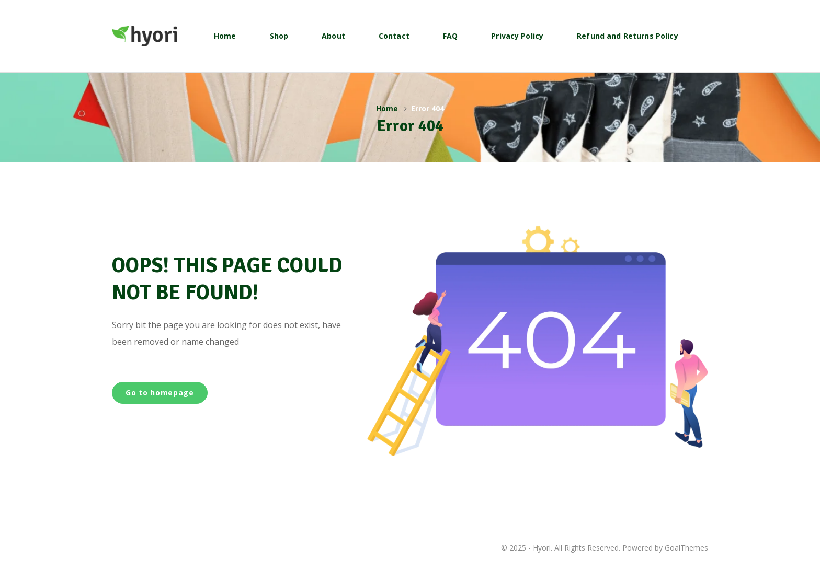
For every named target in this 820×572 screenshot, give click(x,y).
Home (225, 36)
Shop (279, 36)
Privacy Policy (517, 36)
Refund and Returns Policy (627, 36)
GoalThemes (686, 548)
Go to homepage (160, 393)
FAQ (450, 36)
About (333, 36)
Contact (394, 36)
